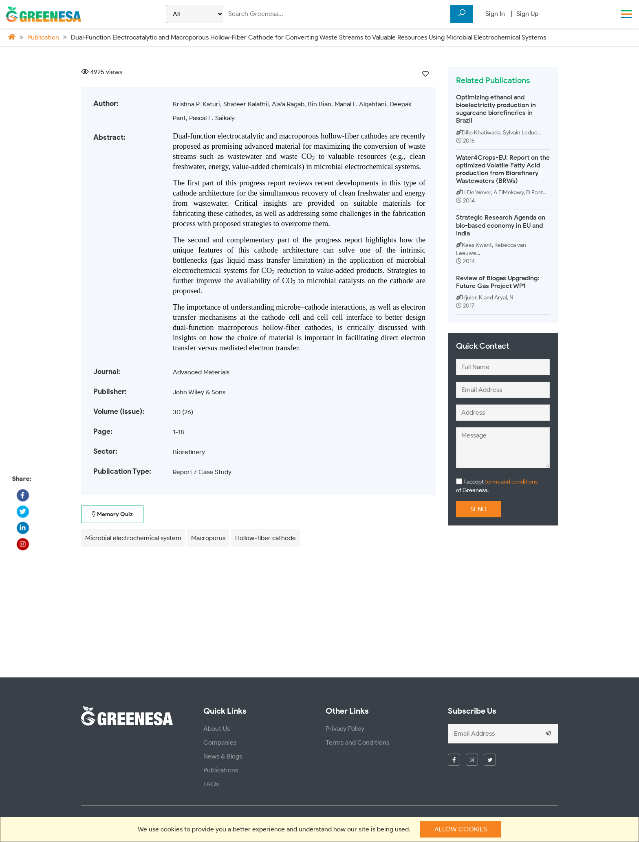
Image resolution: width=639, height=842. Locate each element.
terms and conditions (511, 481)
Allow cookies (460, 829)
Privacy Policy (345, 728)
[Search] (348, 14)
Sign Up (527, 14)
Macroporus (208, 538)
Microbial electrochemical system (133, 538)
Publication (43, 37)
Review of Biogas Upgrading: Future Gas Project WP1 (497, 282)
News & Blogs (222, 756)
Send (478, 509)
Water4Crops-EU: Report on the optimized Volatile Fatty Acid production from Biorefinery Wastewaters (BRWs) (503, 169)
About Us (216, 728)
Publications (220, 770)
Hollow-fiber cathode (265, 538)
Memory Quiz (112, 514)
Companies (219, 742)
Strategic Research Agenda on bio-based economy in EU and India (500, 225)
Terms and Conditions (357, 742)
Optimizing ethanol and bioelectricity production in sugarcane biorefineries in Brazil (496, 109)
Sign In (495, 14)
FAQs (211, 784)
